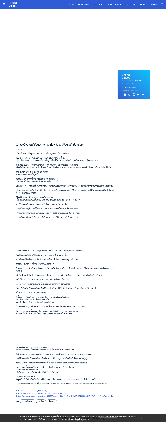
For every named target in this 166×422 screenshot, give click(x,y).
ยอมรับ (141, 418)
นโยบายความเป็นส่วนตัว (108, 417)
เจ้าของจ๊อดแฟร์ (27, 401)
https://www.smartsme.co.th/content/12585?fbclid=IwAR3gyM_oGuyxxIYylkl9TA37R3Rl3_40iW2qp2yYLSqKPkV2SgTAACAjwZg (64, 396)
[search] (162, 4)
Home (71, 4)
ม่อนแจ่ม (52, 401)
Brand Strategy (114, 4)
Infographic (131, 4)
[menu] (4, 4)
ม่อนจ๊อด (41, 401)
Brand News (83, 4)
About (143, 4)
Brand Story (98, 4)
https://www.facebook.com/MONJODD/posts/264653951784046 (41, 393)
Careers (153, 4)
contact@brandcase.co (131, 90)
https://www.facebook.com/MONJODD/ (31, 391)
